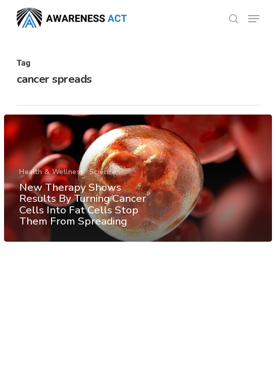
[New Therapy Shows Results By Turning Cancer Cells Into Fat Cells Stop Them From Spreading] (138, 178)
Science (103, 172)
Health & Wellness (51, 172)
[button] (253, 19)
